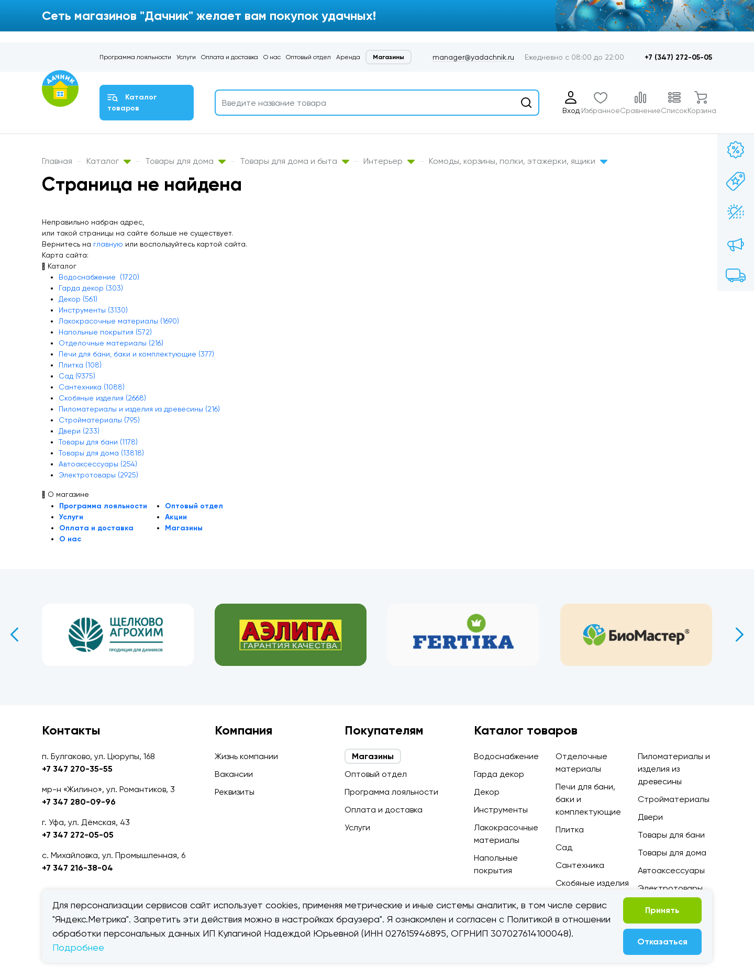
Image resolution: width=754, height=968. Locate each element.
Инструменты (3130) (93, 310)
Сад (564, 847)
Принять (662, 910)
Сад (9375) (77, 376)
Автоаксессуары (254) (98, 464)
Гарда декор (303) (91, 288)
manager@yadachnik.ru (473, 57)
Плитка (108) (80, 365)
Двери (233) (79, 431)
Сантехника (580, 865)
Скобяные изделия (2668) (102, 398)
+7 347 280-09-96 (79, 802)
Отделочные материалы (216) (111, 343)
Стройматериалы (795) (99, 420)
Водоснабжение (506, 756)
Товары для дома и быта (294, 161)
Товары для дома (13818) (101, 453)
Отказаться (662, 942)
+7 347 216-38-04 (77, 868)
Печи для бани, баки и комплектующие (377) (136, 354)
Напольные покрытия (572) (105, 332)
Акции (176, 517)
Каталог (108, 161)
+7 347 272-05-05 (78, 835)
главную (108, 244)
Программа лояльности (135, 57)
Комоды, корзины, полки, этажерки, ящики (518, 161)
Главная (57, 161)
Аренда (348, 57)
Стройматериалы (673, 799)
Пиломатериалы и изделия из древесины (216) (139, 409)
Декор (487, 792)
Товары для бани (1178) (98, 442)
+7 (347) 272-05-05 (678, 57)
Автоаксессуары (671, 870)
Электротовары (670, 888)
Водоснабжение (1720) (99, 277)
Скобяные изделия (592, 883)
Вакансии (234, 774)
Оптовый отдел (308, 57)
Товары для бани (671, 835)
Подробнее (78, 947)
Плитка (570, 830)
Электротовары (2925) (98, 475)
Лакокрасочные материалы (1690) (119, 321)
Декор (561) (78, 299)
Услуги (186, 57)
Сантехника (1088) (92, 387)
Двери (650, 817)
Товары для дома (185, 161)
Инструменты (501, 810)
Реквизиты (234, 792)
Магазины (388, 57)
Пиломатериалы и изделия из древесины (674, 768)
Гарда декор (499, 774)
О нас (272, 57)
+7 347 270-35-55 (77, 769)
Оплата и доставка (229, 57)
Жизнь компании (246, 756)
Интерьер (389, 161)
